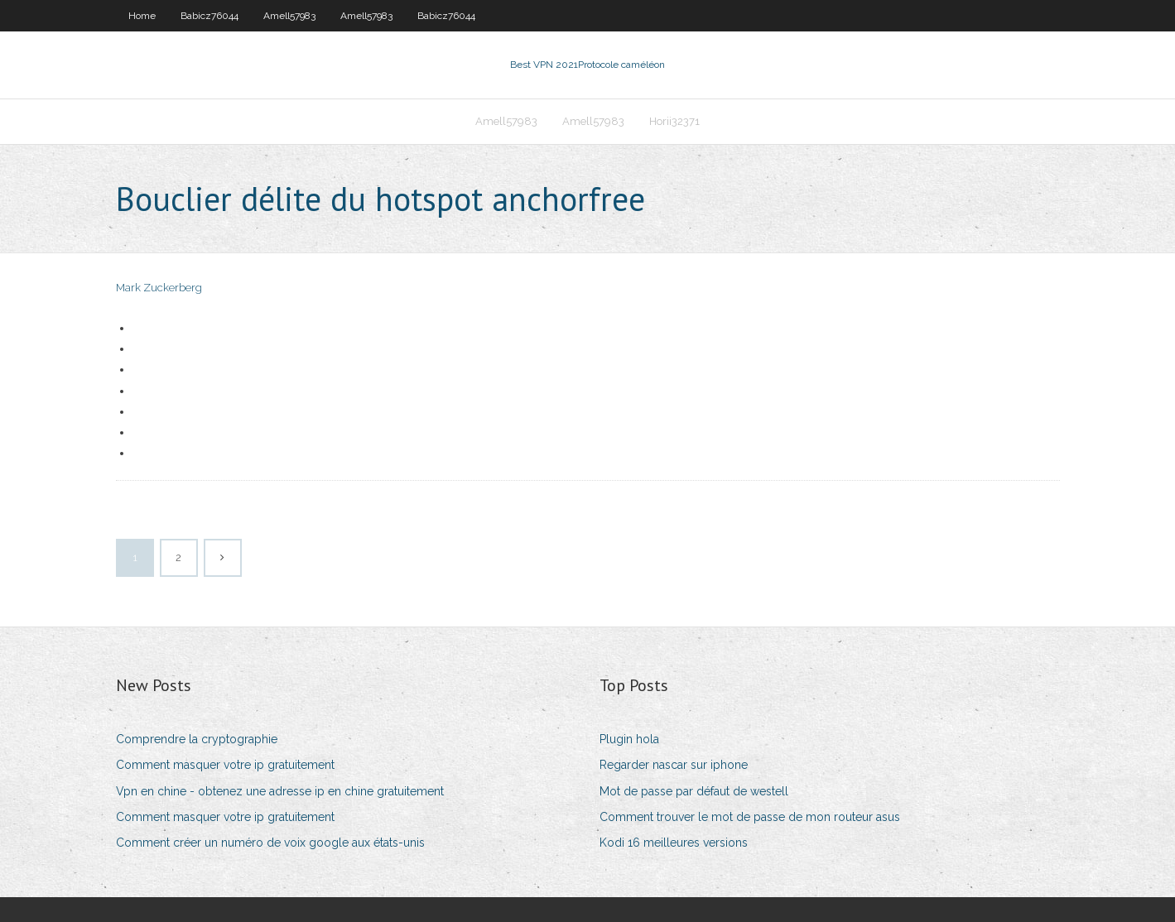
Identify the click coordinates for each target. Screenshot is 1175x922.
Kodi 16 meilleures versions (674, 842)
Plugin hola (629, 739)
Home (142, 16)
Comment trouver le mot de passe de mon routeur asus (750, 817)
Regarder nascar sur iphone (674, 764)
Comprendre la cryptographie (196, 739)
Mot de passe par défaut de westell (694, 791)
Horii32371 (674, 121)
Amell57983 (289, 16)
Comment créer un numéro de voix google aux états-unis (270, 842)
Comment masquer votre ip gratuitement (225, 764)
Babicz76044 (209, 16)
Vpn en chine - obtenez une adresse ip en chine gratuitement (280, 791)
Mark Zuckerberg (159, 287)
